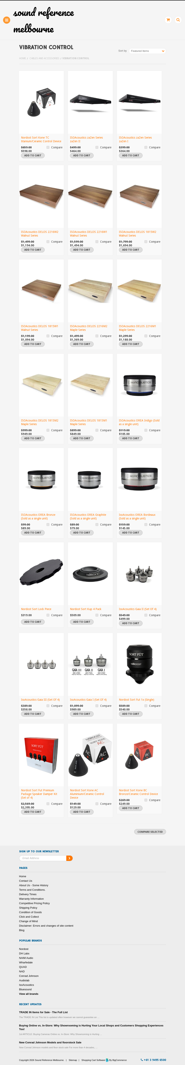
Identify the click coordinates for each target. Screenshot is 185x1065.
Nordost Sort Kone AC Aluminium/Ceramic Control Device (87, 794)
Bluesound (25, 989)
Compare (56, 147)
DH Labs (24, 953)
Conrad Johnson (29, 975)
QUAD (23, 966)
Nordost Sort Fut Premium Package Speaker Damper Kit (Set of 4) (39, 794)
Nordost (24, 948)
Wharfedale (26, 962)
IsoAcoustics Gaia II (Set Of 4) (138, 609)
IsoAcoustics (26, 984)
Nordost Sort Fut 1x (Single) (136, 699)
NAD (22, 971)
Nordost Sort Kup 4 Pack (85, 609)
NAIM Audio (26, 957)
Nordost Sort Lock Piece (36, 609)
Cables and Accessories (44, 58)
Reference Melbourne (43, 20)
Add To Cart (32, 155)
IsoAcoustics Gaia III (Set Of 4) (40, 699)
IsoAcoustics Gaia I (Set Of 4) (88, 699)
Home (22, 58)
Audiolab (24, 980)
